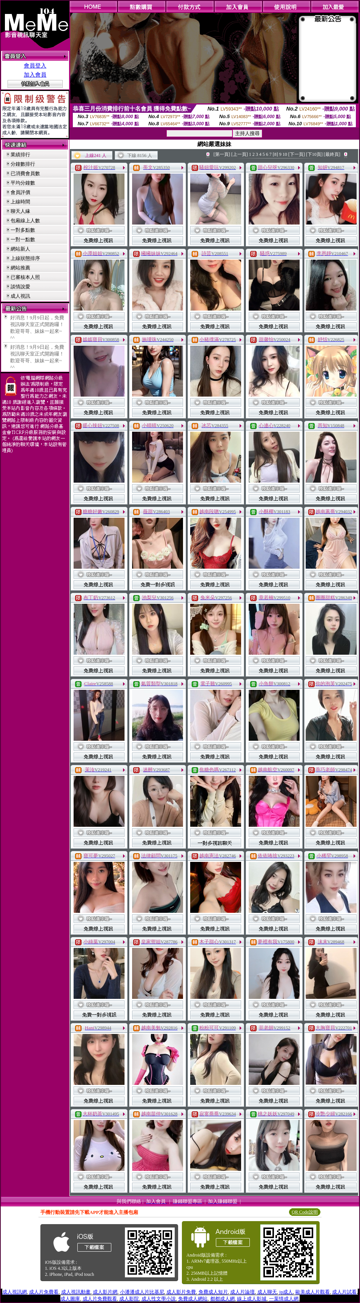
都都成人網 (222, 1298)
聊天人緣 (20, 211)
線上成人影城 (251, 1298)
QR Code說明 (305, 1212)
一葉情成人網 (283, 1298)
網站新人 (20, 249)
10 (285, 154)
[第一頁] (222, 154)
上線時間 (20, 202)
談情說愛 (20, 286)
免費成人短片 (213, 1292)
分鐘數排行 (23, 164)
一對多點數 (23, 230)
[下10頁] (314, 154)
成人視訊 (20, 296)
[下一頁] (296, 154)
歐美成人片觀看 (312, 1292)
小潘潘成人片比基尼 (142, 1292)
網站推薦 (20, 268)
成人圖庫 (70, 1298)
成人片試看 (344, 1292)
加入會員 (35, 75)
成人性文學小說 (159, 1298)
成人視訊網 (14, 1292)
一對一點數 (23, 239)
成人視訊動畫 (76, 1292)
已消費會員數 (25, 173)
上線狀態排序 (25, 258)
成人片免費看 (43, 1292)
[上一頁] (239, 154)
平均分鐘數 (23, 183)
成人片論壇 (242, 1292)
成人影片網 (105, 1292)
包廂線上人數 (25, 220)
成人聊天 (267, 1292)
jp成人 (286, 1292)
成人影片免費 (181, 1292)
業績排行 (20, 154)
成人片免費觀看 (100, 1298)
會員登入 (35, 66)
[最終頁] (332, 154)
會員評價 (20, 192)
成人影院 (129, 1298)
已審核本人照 (25, 277)
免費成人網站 (193, 1298)
